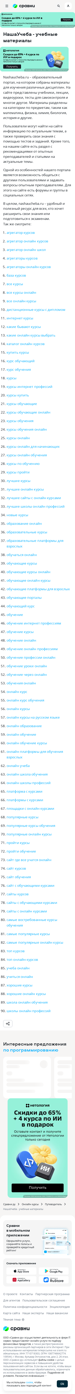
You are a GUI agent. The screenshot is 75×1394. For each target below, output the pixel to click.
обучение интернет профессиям (34, 623)
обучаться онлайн (22, 554)
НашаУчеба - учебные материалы (23, 1209)
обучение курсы (20, 631)
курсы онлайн (18, 438)
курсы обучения (20, 420)
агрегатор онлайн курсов (27, 241)
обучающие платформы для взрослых (38, 589)
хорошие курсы (19, 985)
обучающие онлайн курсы (28, 580)
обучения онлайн (21, 683)
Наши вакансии (57, 1313)
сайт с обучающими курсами (31, 885)
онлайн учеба (18, 765)
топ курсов (16, 951)
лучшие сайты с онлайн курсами (34, 498)
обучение (15, 614)
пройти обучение (21, 851)
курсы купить (18, 395)
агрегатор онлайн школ (26, 249)
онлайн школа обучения (27, 774)
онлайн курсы (18, 708)
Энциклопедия (60, 1307)
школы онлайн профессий (29, 1011)
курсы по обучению (23, 463)
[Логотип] (37, 1328)
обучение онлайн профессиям (32, 649)
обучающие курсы (22, 563)
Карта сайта (11, 1313)
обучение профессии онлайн (31, 657)
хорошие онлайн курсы (26, 993)
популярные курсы (22, 817)
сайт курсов (16, 868)
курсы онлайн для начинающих (33, 446)
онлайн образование (24, 726)
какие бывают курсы (24, 326)
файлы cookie (46, 1359)
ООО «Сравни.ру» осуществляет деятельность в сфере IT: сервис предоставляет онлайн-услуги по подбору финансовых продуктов (37, 1340)
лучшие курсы (18, 480)
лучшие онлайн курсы (25, 489)
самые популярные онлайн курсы (35, 942)
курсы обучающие (22, 403)
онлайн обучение (21, 734)
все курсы (15, 284)
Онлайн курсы (30, 1204)
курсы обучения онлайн (27, 429)
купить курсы (18, 352)
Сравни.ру (9, 1204)
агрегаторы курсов (22, 258)
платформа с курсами (24, 791)
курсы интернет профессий (29, 386)
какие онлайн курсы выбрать (31, 335)
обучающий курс (21, 606)
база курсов (16, 275)
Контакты (26, 1294)
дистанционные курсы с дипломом (36, 309)
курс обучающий (21, 361)
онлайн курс (17, 691)
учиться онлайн (20, 976)
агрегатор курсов (21, 232)
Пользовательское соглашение (43, 1300)
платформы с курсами (25, 800)
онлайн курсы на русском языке (33, 717)
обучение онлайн (21, 640)
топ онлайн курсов (22, 959)
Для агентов (11, 1300)
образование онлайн (24, 523)
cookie (29, 1382)
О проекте (10, 1294)
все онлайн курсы (21, 301)
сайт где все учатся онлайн (29, 859)
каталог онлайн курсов (26, 343)
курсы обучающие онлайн (28, 412)
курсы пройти (18, 472)
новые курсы (17, 515)
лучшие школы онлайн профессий (36, 506)
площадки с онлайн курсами (30, 808)
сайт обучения (19, 877)
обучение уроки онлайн (27, 666)
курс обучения (19, 369)
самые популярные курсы (28, 934)
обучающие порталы (24, 597)
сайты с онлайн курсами (27, 911)
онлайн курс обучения (25, 700)
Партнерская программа (52, 1294)
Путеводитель (53, 1204)
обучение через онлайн (27, 674)
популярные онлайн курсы (29, 834)
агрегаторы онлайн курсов (29, 266)
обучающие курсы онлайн (28, 572)
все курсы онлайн (21, 292)
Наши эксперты (33, 1313)
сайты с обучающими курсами (32, 902)
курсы (12, 378)
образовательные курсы (27, 532)
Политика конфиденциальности (25, 1307)
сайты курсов (18, 894)
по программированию (30, 1050)
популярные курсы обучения (31, 825)
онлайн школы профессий (29, 782)
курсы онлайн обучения (27, 455)
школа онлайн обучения (27, 1002)
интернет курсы (20, 318)
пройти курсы (18, 842)
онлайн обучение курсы (27, 743)
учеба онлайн (18, 968)
